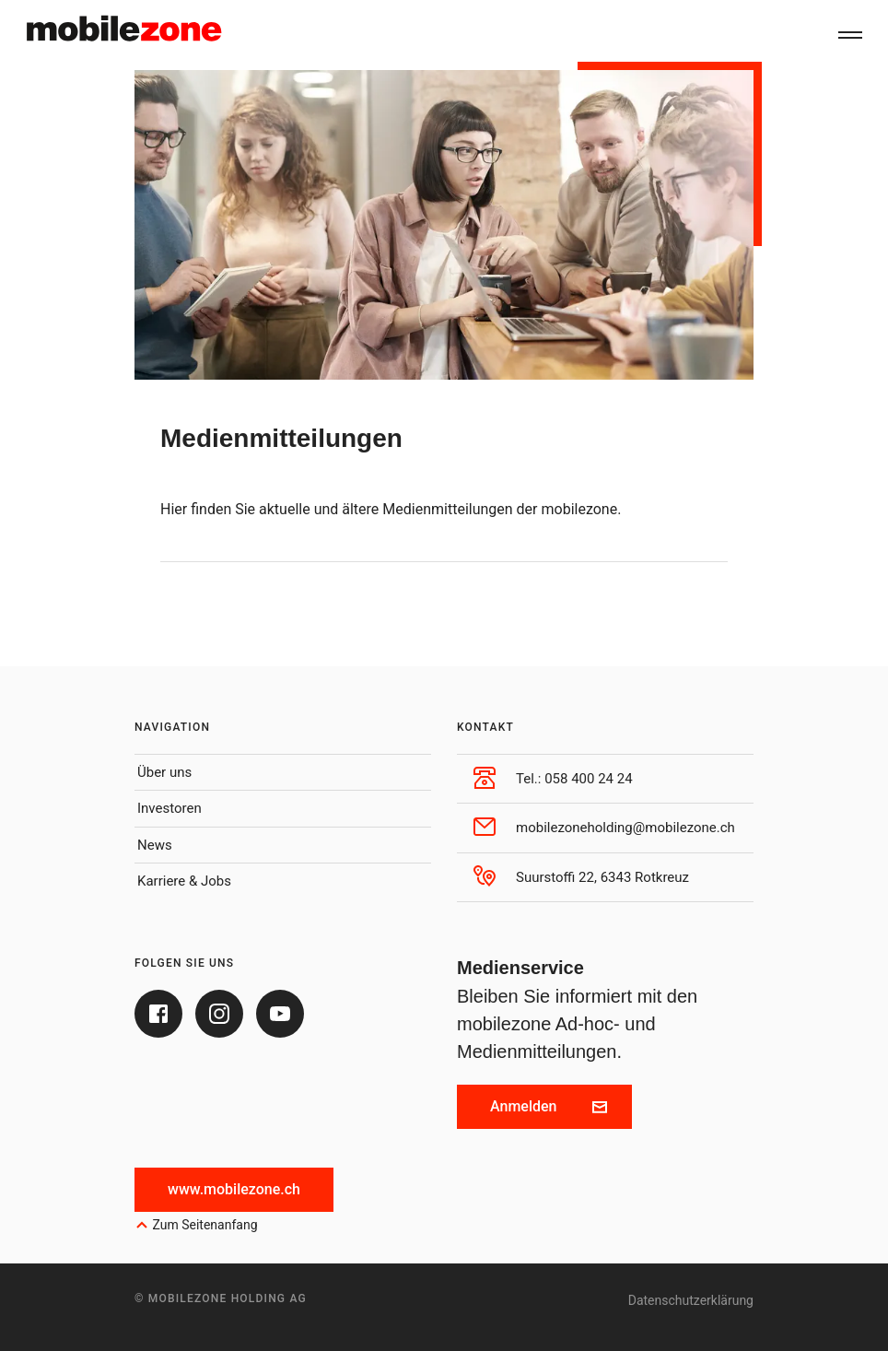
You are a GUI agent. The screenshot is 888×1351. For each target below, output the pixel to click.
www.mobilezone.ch (234, 1189)
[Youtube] (280, 1014)
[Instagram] (219, 1014)
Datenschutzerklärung (691, 1300)
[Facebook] (158, 1014)
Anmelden (548, 1106)
